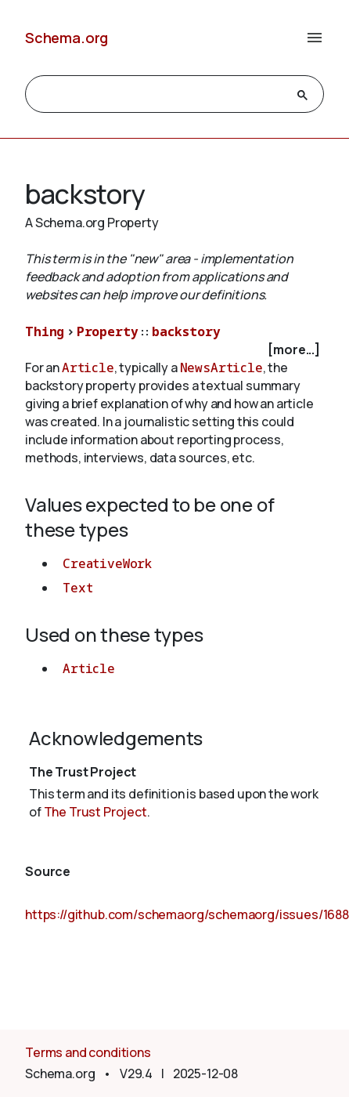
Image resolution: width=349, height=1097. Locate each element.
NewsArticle (221, 367)
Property (108, 331)
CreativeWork (107, 563)
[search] (160, 95)
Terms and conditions (88, 1052)
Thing (44, 331)
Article (88, 367)
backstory (186, 331)
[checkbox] (174, 350)
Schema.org (66, 37)
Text (77, 587)
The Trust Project (95, 811)
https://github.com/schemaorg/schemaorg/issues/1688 (187, 914)
